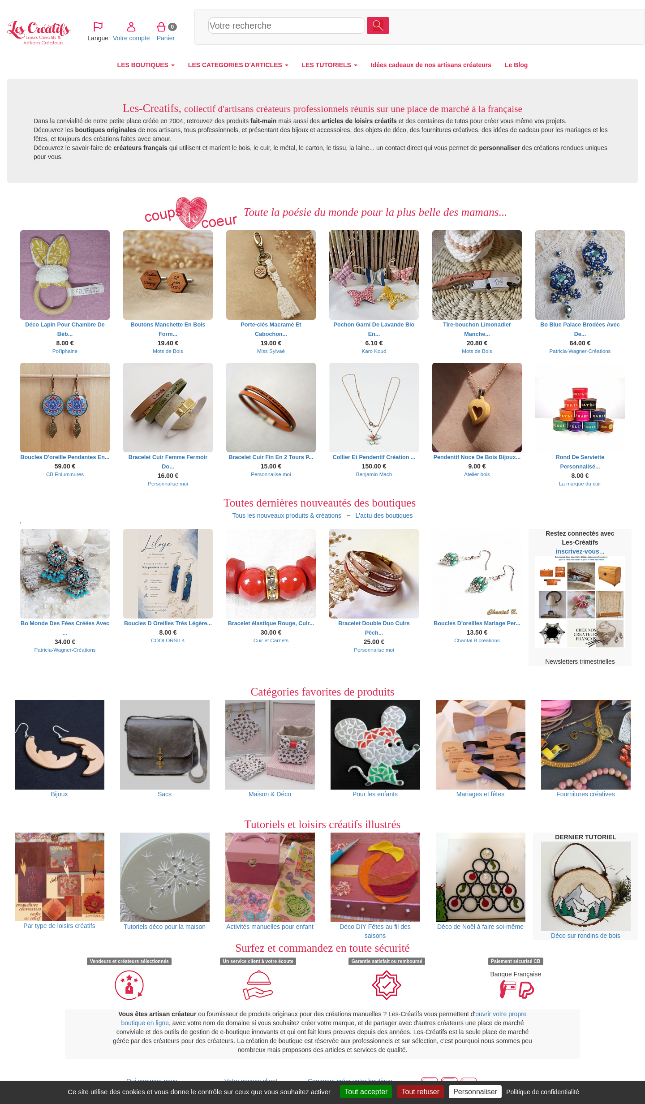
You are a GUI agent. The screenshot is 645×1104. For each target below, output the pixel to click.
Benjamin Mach (374, 474)
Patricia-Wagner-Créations (580, 351)
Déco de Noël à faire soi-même (480, 881)
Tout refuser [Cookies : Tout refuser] (420, 1091)
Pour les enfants (375, 749)
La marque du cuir (580, 483)
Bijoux (59, 749)
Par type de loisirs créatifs (59, 881)
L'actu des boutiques (384, 515)
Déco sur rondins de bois (586, 890)
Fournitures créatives (586, 749)
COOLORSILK (168, 640)
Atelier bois (477, 474)
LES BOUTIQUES (146, 65)
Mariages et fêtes (480, 749)
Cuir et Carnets (271, 640)
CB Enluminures (65, 474)
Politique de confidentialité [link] (542, 1091)
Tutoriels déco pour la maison (165, 881)
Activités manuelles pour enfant (270, 881)
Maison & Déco (270, 749)
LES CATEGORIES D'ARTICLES (238, 65)
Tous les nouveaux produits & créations (286, 515)
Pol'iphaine (65, 351)
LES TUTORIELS (329, 65)
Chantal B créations (477, 640)
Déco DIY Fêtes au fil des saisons (375, 886)
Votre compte (556, 26)
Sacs (165, 749)
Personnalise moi (168, 483)
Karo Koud (373, 351)
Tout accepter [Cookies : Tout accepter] (365, 1091)
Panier (590, 26)
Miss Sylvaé (271, 351)
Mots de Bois (168, 351)
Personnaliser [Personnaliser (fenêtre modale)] (475, 1091)
